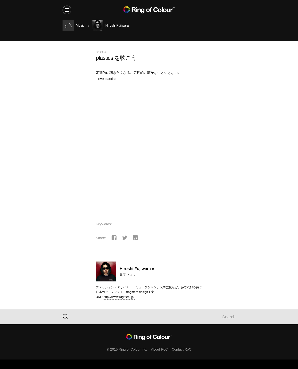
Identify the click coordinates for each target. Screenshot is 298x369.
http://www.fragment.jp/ (119, 297)
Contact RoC (181, 349)
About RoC (159, 349)
